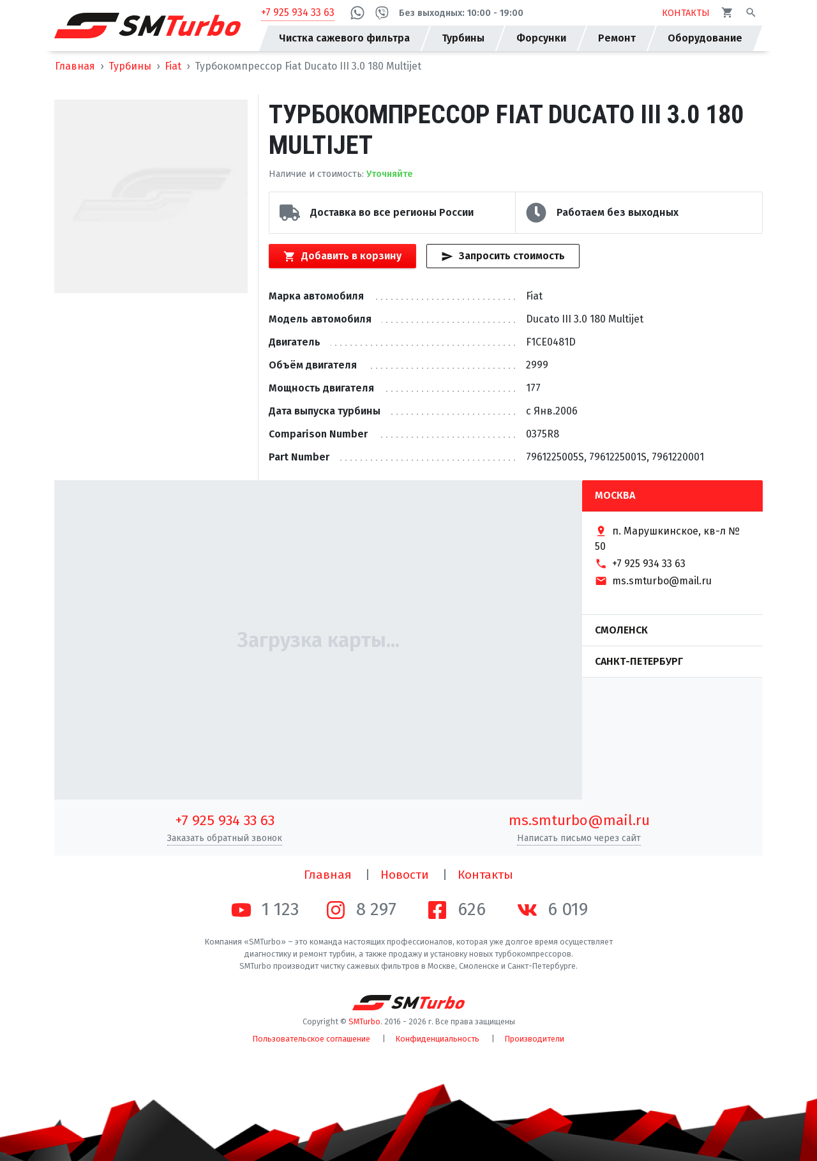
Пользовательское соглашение (311, 1038)
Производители (534, 1038)
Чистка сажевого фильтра (344, 38)
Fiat (173, 66)
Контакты (485, 874)
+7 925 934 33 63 (297, 12)
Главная (75, 66)
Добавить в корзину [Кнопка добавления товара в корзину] (342, 256)
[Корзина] (727, 12)
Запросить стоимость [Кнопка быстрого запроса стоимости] (502, 256)
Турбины (130, 66)
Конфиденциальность (437, 1038)
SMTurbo (364, 1021)
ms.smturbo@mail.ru (579, 820)
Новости (404, 874)
